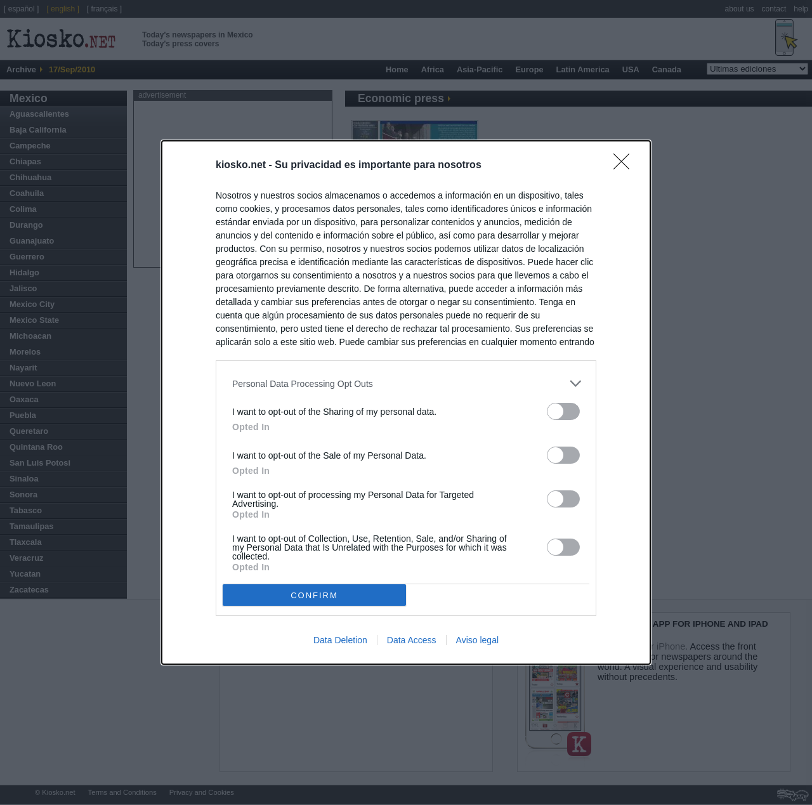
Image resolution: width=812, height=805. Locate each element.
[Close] (625, 166)
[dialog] (406, 402)
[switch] (563, 411)
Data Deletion (340, 640)
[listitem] (406, 383)
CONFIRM (314, 595)
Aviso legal (477, 640)
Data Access (411, 640)
